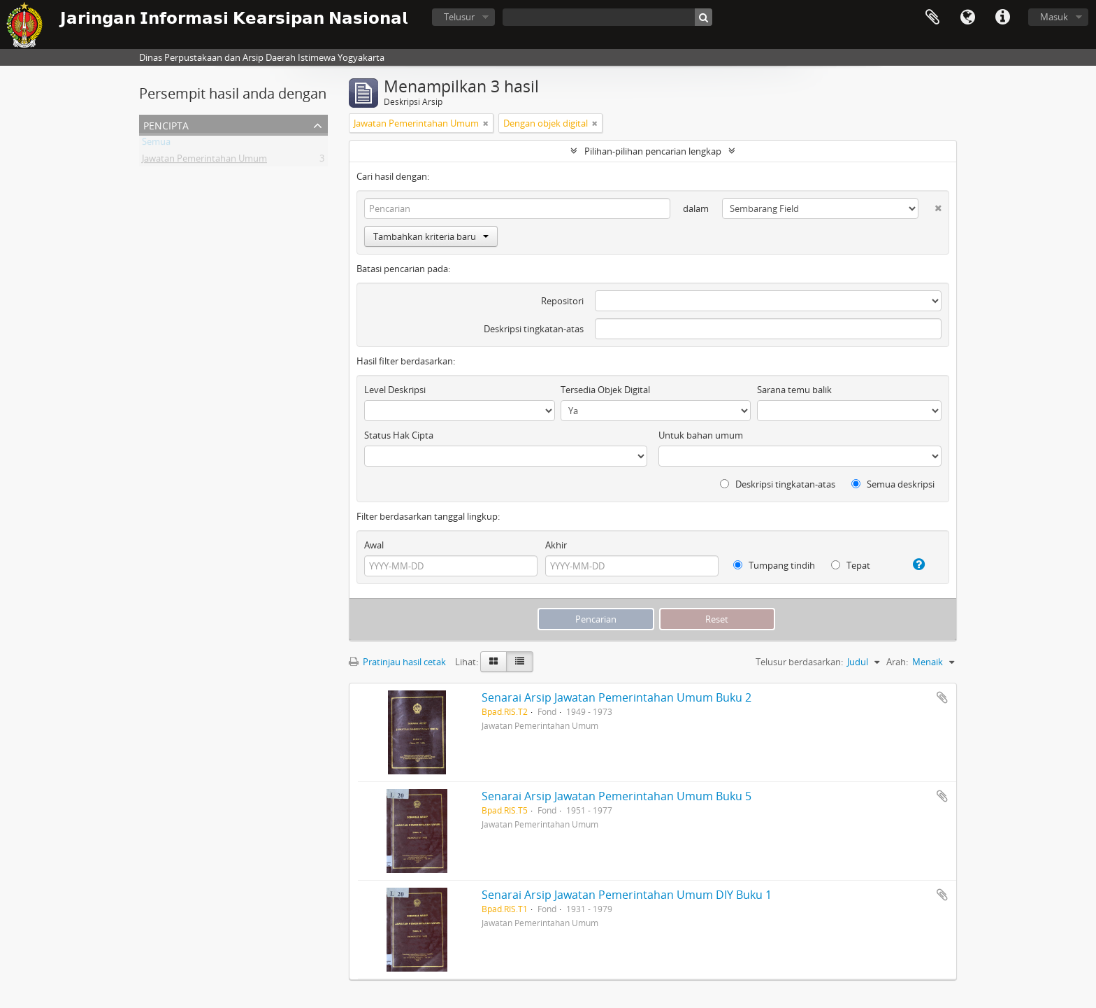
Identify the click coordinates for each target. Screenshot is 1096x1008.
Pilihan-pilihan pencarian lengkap (652, 151)
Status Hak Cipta (398, 435)
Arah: (897, 661)
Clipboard (932, 17)
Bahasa (967, 17)
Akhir (556, 545)
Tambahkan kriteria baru (431, 236)
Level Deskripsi (395, 389)
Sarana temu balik (794, 389)
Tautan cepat (1002, 17)
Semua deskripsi (893, 484)
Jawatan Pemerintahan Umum (204, 161)
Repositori (562, 300)
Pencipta (166, 124)
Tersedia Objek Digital (605, 389)
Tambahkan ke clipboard (942, 697)
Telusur (459, 16)
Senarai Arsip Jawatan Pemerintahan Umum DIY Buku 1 (627, 894)
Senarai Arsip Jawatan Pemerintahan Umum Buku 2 (616, 697)
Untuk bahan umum (700, 435)
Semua (156, 144)
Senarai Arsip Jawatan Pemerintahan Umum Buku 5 (616, 796)
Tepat (850, 565)
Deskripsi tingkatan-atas (534, 328)
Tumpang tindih (774, 565)
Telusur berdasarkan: (799, 661)
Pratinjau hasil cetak (397, 661)
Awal (374, 545)
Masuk (1054, 16)
